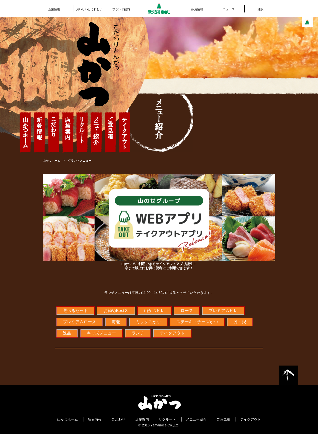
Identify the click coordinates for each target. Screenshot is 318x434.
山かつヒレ (154, 310)
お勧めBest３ (115, 310)
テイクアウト (172, 333)
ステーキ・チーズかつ (197, 322)
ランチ (138, 333)
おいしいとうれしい (89, 9)
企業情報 (54, 9)
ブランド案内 (121, 9)
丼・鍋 (240, 322)
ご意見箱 (223, 419)
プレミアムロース (79, 322)
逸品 (67, 333)
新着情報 (95, 419)
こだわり (118, 419)
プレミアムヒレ (223, 310)
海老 (116, 322)
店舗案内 (142, 419)
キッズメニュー (101, 333)
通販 (260, 9)
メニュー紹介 (196, 419)
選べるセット (75, 310)
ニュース (229, 9)
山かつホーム (51, 160)
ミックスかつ (148, 322)
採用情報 (197, 9)
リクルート (167, 419)
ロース (187, 310)
